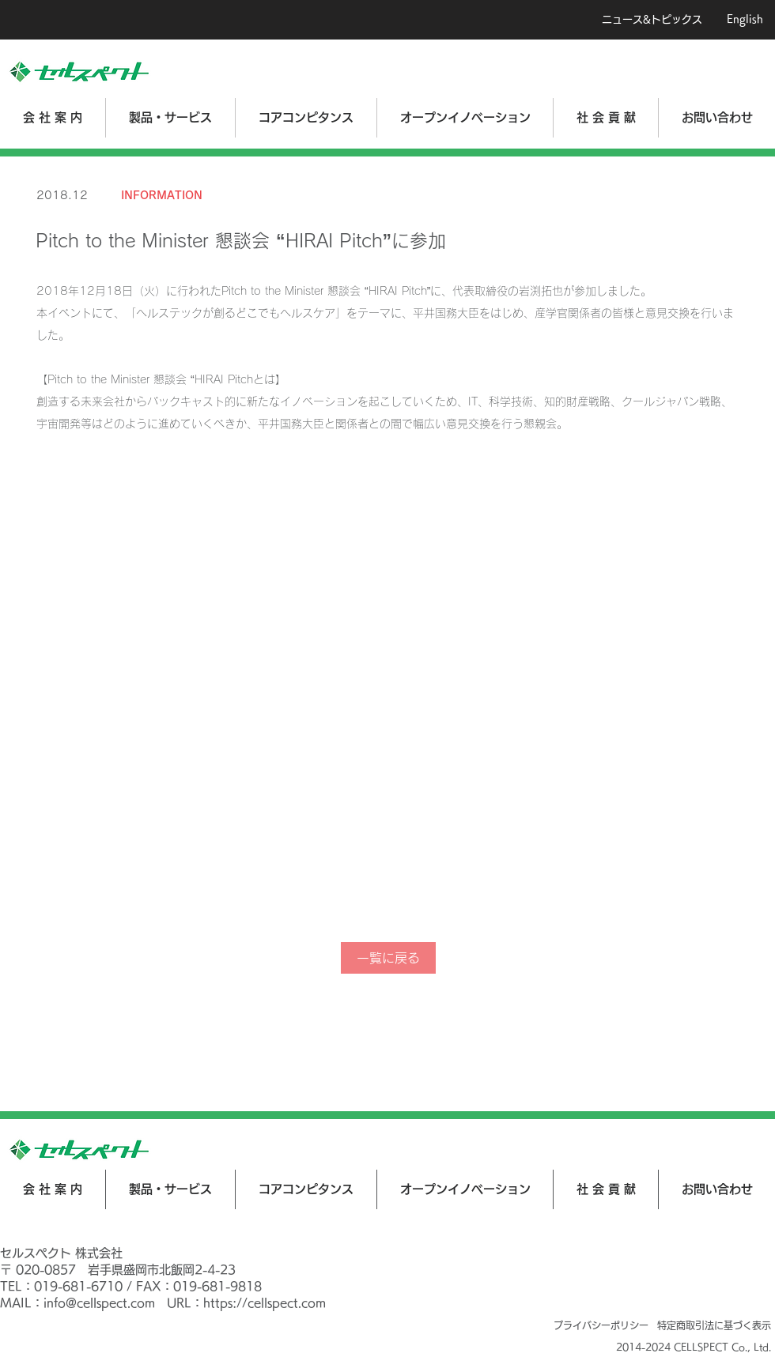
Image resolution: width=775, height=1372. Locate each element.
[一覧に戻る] (388, 958)
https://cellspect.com (264, 1303)
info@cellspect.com (99, 1303)
